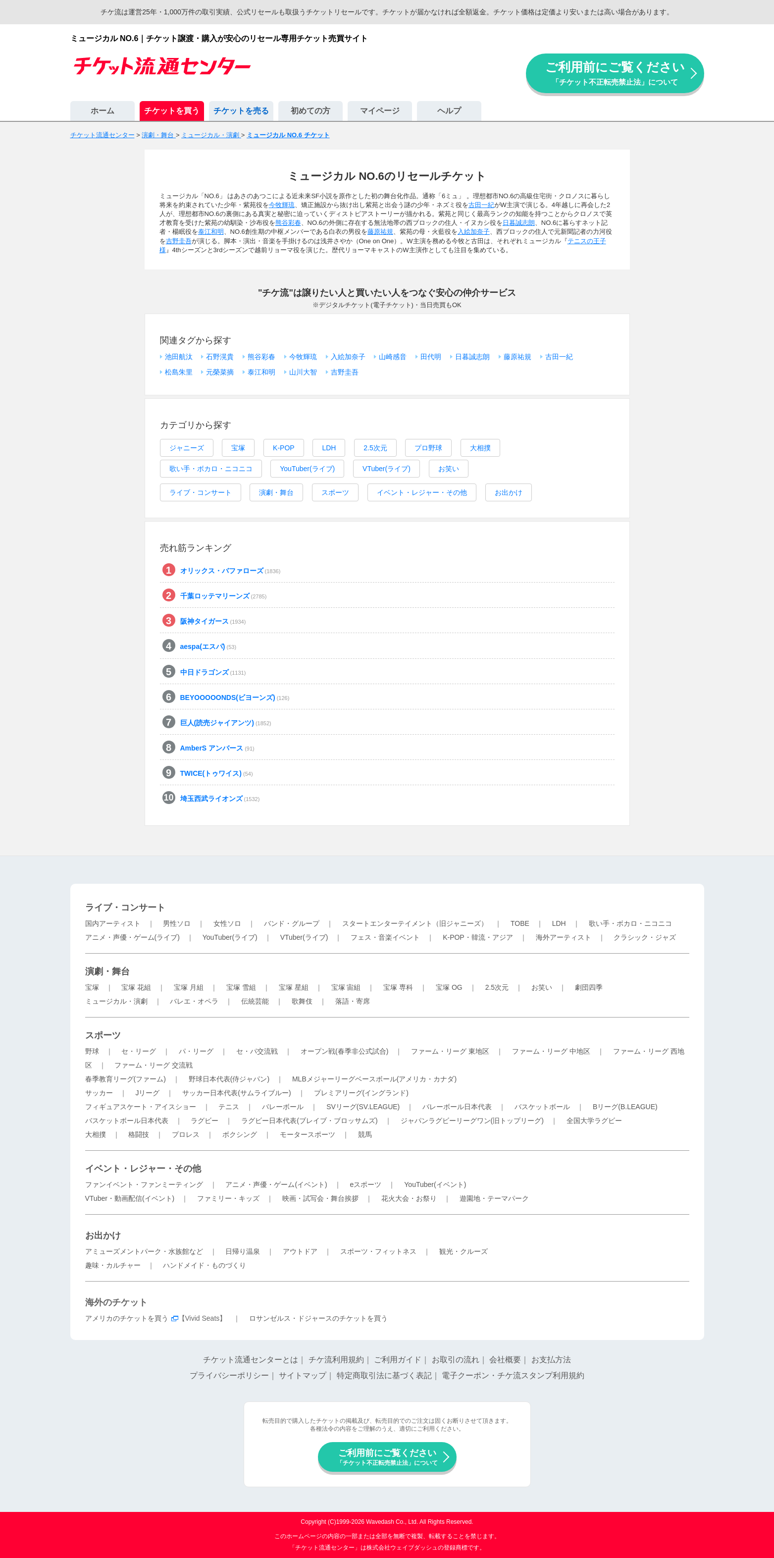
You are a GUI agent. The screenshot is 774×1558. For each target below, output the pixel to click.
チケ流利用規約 (336, 1359)
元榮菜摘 (220, 372)
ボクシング (239, 1134)
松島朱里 (179, 372)
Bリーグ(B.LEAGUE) (625, 1107)
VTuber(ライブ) (386, 469)
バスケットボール (542, 1107)
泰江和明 (211, 231)
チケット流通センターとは (250, 1359)
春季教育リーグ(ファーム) (125, 1079)
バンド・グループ (291, 923)
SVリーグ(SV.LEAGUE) (363, 1107)
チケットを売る (241, 111)
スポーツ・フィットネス (378, 1251)
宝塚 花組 (136, 987)
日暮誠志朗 (519, 222)
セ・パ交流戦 (257, 1051)
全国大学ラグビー (594, 1121)
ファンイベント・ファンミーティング (144, 1184)
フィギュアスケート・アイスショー (140, 1107)
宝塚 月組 (189, 987)
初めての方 (310, 111)
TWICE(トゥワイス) (216, 773)
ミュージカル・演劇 (116, 1001)
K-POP (284, 448)
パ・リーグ (196, 1051)
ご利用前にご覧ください (615, 73)
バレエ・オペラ (194, 1001)
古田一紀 (481, 205)
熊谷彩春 (288, 222)
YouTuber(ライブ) (307, 469)
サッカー (99, 1093)
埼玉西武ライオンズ (220, 799)
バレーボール (283, 1107)
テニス (228, 1107)
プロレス (186, 1134)
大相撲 (480, 448)
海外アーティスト (563, 937)
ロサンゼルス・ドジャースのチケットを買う (318, 1318)
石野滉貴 (220, 357)
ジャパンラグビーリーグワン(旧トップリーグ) (472, 1121)
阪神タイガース (213, 621)
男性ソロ (177, 923)
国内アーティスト (113, 923)
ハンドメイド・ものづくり (204, 1265)
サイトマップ (302, 1375)
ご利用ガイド (397, 1359)
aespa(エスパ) (208, 646)
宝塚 (238, 448)
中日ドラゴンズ (213, 672)
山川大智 (303, 372)
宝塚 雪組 (241, 987)
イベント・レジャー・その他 (422, 492)
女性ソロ (227, 923)
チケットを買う (172, 111)
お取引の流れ (455, 1359)
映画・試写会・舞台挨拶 (320, 1198)
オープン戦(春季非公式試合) (344, 1051)
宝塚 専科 (398, 987)
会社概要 (505, 1359)
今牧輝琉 (282, 205)
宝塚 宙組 (346, 987)
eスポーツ (366, 1184)
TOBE (520, 923)
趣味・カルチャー (113, 1265)
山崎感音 (393, 357)
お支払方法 (551, 1359)
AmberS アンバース (217, 748)
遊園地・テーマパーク (494, 1198)
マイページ (380, 111)
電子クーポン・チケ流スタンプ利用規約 (513, 1375)
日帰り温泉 (242, 1251)
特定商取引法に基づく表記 (384, 1375)
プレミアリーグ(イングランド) (361, 1093)
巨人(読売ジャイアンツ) (225, 723)
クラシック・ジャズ (645, 937)
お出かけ (508, 492)
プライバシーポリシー (229, 1375)
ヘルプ (449, 111)
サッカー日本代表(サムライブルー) (236, 1093)
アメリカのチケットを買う (126, 1318)
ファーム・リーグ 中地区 (551, 1051)
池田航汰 (179, 357)
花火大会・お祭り (409, 1198)
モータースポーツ (307, 1134)
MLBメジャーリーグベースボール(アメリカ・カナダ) (374, 1079)
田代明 (430, 357)
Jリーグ (147, 1093)
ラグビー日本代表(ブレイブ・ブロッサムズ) (309, 1121)
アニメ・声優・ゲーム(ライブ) (132, 937)
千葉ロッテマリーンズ (223, 596)
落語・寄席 (352, 1001)
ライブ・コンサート (200, 492)
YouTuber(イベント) (435, 1184)
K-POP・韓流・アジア (478, 937)
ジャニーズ (186, 448)
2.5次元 (375, 448)
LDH (329, 448)
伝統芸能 (255, 1001)
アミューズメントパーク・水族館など (144, 1251)
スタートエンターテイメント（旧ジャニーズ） (415, 923)
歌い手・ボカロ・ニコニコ (211, 469)
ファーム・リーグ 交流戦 (153, 1065)
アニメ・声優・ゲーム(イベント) (276, 1184)
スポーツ (335, 492)
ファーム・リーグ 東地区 (450, 1051)
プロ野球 (428, 448)
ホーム (102, 111)
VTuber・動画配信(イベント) (130, 1198)
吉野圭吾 (179, 241)
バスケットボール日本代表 (126, 1121)
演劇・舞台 (276, 492)
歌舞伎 (302, 1001)
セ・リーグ (138, 1051)
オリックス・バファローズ (230, 571)
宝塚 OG (449, 987)
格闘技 (138, 1134)
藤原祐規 (380, 231)
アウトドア (300, 1251)
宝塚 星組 (294, 987)
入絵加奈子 (474, 231)
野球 (92, 1051)
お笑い (448, 469)
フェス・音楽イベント (385, 937)
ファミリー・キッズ (228, 1198)
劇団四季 (589, 987)
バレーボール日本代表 (457, 1107)
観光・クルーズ (463, 1251)
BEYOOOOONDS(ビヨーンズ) (235, 697)
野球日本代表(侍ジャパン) (229, 1079)
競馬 (365, 1134)
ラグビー (204, 1121)
